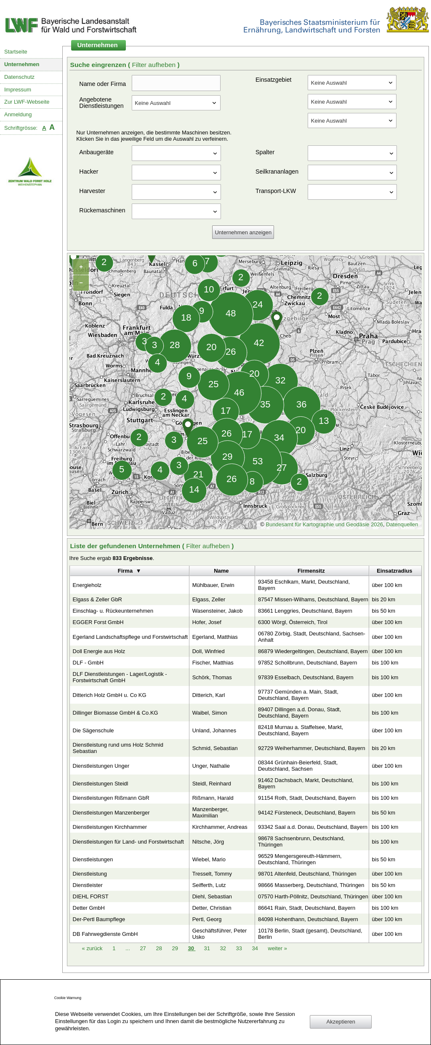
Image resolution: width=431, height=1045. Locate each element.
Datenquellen (402, 524)
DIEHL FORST (91, 896)
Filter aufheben (154, 64)
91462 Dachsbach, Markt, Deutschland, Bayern (306, 783)
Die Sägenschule (93, 730)
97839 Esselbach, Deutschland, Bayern (306, 677)
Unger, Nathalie (211, 766)
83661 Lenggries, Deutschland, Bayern (305, 611)
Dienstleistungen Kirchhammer (110, 827)
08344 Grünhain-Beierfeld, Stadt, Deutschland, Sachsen (298, 765)
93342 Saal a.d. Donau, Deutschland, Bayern (312, 827)
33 (240, 948)
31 (207, 948)
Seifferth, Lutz (209, 885)
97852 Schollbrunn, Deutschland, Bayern (307, 662)
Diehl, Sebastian (212, 896)
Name (221, 571)
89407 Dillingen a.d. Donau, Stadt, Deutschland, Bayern (299, 712)
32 (223, 948)
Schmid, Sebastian (215, 748)
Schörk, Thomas (212, 677)
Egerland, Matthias (215, 637)
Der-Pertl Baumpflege (99, 919)
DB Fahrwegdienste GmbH (105, 934)
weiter (277, 948)
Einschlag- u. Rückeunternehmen (113, 611)
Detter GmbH (89, 908)
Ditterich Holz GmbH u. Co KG (109, 695)
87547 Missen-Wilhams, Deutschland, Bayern (313, 599)
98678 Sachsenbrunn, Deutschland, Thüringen (301, 841)
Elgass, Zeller (208, 599)
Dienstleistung (90, 874)
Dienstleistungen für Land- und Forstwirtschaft (128, 842)
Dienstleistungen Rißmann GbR (111, 798)
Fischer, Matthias (213, 662)
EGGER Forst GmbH (98, 622)
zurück (93, 948)
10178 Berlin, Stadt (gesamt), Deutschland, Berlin (310, 933)
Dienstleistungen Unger (101, 766)
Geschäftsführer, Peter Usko (219, 933)
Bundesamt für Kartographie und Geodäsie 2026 (324, 524)
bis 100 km (385, 662)
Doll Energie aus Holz (99, 651)
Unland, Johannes (214, 730)
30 (191, 948)
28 (159, 948)
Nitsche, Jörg (208, 842)
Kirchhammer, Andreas (219, 827)
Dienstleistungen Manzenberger (111, 812)
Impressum (17, 89)
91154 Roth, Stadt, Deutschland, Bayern (307, 798)
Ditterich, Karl (208, 695)
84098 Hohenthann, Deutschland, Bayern (308, 919)
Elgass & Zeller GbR (97, 599)
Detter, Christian (211, 908)
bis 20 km (383, 599)
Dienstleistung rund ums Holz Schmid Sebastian (118, 748)
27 (143, 948)
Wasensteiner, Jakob (217, 611)
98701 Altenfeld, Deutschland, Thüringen (307, 874)
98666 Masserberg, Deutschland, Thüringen (311, 885)
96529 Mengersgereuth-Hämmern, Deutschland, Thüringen (300, 859)
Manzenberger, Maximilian (210, 812)
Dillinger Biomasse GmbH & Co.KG (115, 713)
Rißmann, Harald (213, 798)
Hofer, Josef (206, 622)
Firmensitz (311, 571)
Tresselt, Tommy (212, 874)
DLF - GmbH (88, 662)
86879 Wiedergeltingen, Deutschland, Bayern (313, 651)
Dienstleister (88, 885)
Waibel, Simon (209, 713)
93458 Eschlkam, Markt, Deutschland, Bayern (304, 585)
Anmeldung (18, 114)
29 (175, 948)
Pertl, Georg (207, 919)
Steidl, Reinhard (211, 783)
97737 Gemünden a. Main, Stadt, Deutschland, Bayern (298, 695)
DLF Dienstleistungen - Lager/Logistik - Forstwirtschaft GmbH (120, 677)
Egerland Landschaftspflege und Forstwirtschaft (130, 637)
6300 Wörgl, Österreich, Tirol (292, 622)
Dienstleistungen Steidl (100, 783)
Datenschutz (19, 77)
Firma (125, 571)
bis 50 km (383, 611)
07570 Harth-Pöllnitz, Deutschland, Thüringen (313, 896)
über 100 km (387, 585)
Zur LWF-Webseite (26, 102)
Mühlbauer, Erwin (213, 585)
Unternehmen (22, 64)
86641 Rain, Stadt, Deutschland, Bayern (306, 908)
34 (256, 948)
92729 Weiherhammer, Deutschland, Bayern (311, 748)
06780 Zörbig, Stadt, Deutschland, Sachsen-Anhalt (311, 636)
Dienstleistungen (93, 859)
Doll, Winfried (208, 651)
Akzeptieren (341, 1021)
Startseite (15, 51)
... (127, 948)
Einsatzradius (394, 571)
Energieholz (87, 585)
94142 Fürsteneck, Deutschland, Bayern (306, 812)
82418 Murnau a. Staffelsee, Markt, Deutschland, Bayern (300, 730)
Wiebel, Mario (209, 859)
